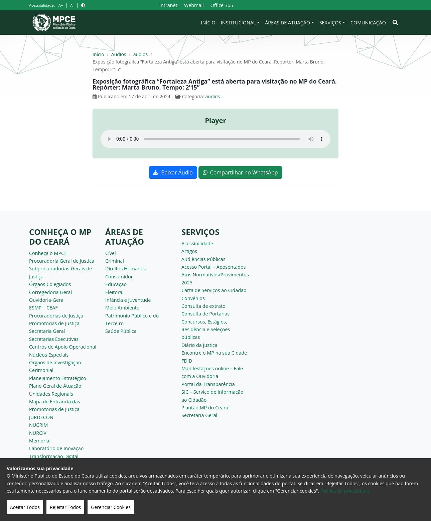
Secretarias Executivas (54, 339)
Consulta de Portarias (205, 313)
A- (72, 5)
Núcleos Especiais (48, 355)
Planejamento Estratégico (57, 378)
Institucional (238, 22)
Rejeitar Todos (65, 507)
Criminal (114, 261)
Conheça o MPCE (48, 253)
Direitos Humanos (125, 268)
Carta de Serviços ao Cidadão (214, 290)
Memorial (39, 440)
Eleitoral (114, 292)
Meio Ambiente (122, 307)
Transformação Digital (54, 456)
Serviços (330, 22)
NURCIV (37, 433)
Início (208, 22)
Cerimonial (41, 370)
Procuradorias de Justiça (56, 315)
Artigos (189, 251)
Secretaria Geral (47, 331)
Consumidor (119, 276)
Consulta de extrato (203, 306)
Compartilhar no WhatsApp (240, 172)
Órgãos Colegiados (50, 284)
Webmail (194, 5)
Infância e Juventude (128, 300)
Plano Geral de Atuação (55, 386)
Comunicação (368, 22)
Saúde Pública (121, 331)
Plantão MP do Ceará (204, 407)
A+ (60, 5)
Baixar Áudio (173, 172)
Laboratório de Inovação (56, 448)
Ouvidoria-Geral (47, 300)
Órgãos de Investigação (55, 362)
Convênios (193, 298)
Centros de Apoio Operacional (62, 347)
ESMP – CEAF (43, 307)
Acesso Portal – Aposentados (213, 267)
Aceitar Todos (25, 507)
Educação (116, 284)
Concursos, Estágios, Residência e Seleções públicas (205, 329)
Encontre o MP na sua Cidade (214, 353)
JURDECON (41, 417)
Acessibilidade (197, 243)
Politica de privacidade (344, 491)
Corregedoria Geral (50, 292)
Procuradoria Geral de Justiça (61, 261)
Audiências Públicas (203, 259)
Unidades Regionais (51, 394)
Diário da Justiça (199, 345)
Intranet (168, 5)
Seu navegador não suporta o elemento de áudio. (215, 139)
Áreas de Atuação (287, 22)
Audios (118, 54)
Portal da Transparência (208, 384)
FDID (186, 361)
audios (140, 54)
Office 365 (221, 5)
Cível (110, 253)
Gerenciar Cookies (111, 507)
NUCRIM (38, 425)
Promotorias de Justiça (54, 323)
